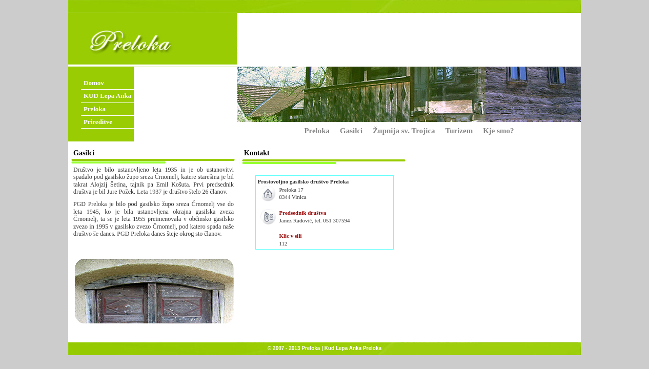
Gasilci (351, 131)
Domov (94, 83)
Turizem (459, 131)
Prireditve (98, 122)
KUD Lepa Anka (107, 95)
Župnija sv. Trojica (404, 131)
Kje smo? (498, 131)
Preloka (95, 109)
